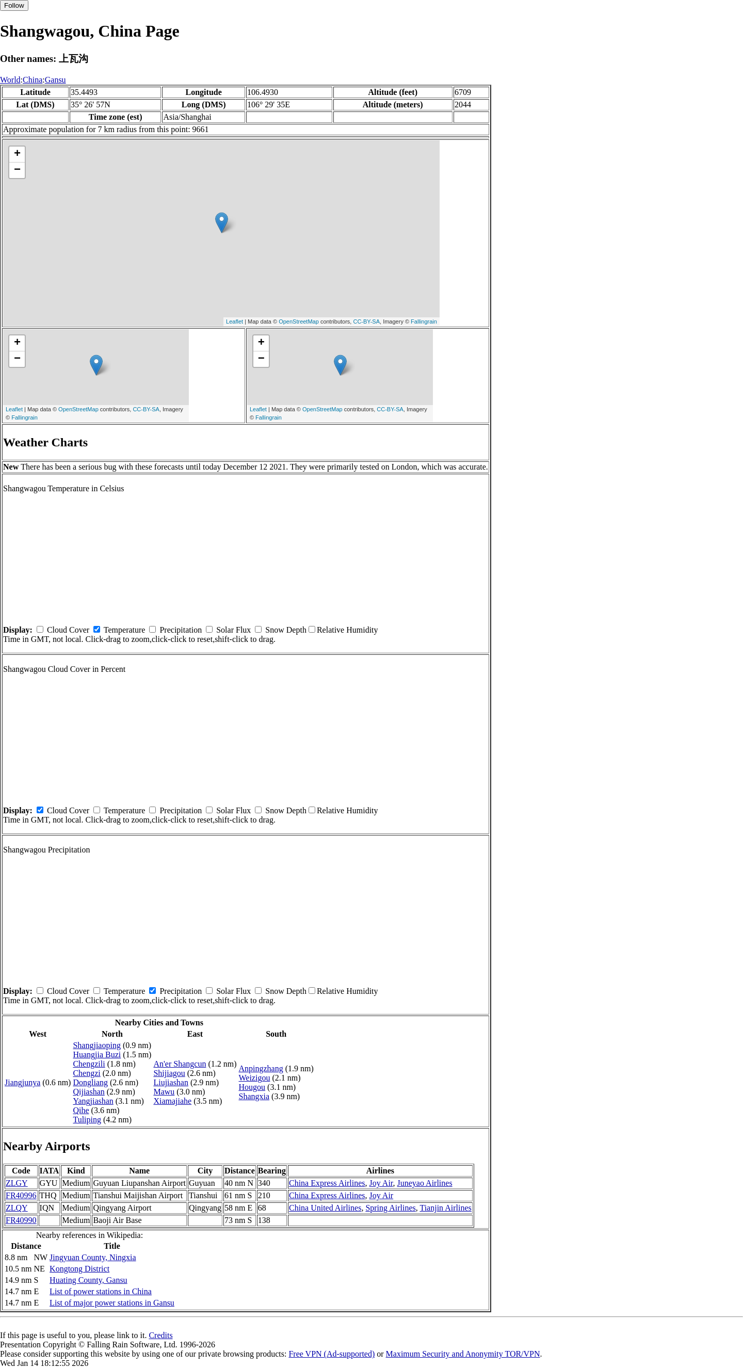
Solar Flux (233, 629)
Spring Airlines (390, 1207)
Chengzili (89, 1063)
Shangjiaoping (96, 1045)
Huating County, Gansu (88, 1280)
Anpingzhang (261, 1068)
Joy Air (381, 1183)
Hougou (252, 1087)
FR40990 (21, 1220)
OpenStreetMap (299, 321)
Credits (160, 1335)
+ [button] (17, 154)
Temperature (125, 629)
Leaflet (234, 321)
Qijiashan (88, 1091)
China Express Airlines (327, 1183)
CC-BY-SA (366, 321)
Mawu (163, 1091)
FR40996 (21, 1195)
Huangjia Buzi (97, 1054)
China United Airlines (325, 1207)
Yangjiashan (93, 1101)
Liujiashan (170, 1082)
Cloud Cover (68, 629)
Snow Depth (285, 629)
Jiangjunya (22, 1082)
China (32, 79)
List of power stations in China (101, 1291)
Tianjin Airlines (445, 1207)
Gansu (55, 79)
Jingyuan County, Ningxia (93, 1257)
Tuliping (87, 1119)
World (10, 79)
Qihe (81, 1110)
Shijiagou (169, 1073)
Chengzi (86, 1073)
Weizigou (254, 1077)
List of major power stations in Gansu (112, 1302)
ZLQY (17, 1207)
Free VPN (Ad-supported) (331, 1353)
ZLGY (17, 1183)
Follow (14, 5)
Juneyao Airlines (425, 1183)
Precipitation (180, 629)
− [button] (17, 170)
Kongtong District (79, 1268)
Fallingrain (424, 321)
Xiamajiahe (172, 1101)
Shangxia (254, 1096)
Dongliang (90, 1082)
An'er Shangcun (179, 1063)
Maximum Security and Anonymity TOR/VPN (463, 1353)
